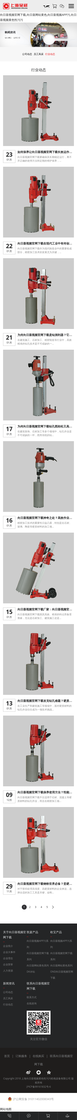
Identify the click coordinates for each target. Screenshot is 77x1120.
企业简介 (8, 946)
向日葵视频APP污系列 (37, 944)
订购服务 (21, 1056)
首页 (7, 1056)
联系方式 (32, 997)
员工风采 (39, 54)
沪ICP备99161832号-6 (38, 1086)
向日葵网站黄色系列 (38, 965)
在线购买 (38, 1056)
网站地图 (5, 1109)
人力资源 (8, 970)
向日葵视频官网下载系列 (38, 956)
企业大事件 (9, 952)
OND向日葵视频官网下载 (61, 975)
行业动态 (50, 54)
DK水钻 (31, 971)
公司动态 (27, 54)
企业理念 (8, 958)
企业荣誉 (8, 964)
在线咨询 (32, 1003)
